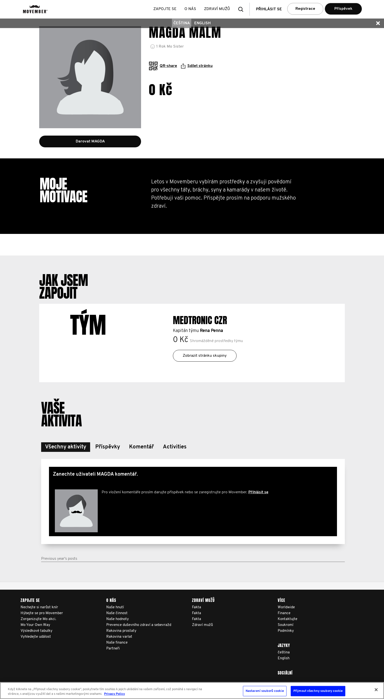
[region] (192, 690)
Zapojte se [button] (166, 9)
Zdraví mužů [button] (218, 9)
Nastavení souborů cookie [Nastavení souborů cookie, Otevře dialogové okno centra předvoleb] (265, 691)
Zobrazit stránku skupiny (205, 356)
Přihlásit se (258, 492)
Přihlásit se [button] (269, 9)
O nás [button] (191, 9)
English (202, 23)
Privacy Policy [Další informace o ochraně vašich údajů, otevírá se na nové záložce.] (114, 694)
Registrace (305, 9)
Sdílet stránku (197, 66)
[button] (242, 9)
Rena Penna (211, 331)
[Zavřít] (376, 689)
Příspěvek (343, 9)
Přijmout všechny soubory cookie (318, 691)
